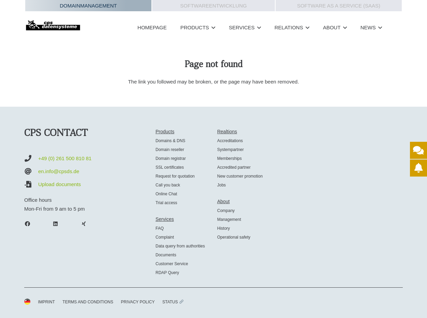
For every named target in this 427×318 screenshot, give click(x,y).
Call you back (168, 185)
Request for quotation (175, 176)
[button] (212, 27)
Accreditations (230, 140)
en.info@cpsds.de (58, 171)
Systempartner (230, 149)
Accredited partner (234, 167)
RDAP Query (167, 272)
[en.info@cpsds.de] (31, 171)
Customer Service (172, 263)
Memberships (229, 158)
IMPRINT (46, 302)
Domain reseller (170, 149)
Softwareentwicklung (213, 6)
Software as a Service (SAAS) (338, 6)
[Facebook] (30, 223)
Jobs (221, 185)
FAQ (160, 228)
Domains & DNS (170, 140)
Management (229, 219)
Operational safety (233, 237)
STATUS (172, 302)
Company (226, 210)
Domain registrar (171, 158)
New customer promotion (240, 176)
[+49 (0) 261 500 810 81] (31, 158)
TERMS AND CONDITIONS (87, 302)
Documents (166, 255)
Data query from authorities (180, 246)
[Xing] (86, 223)
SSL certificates (170, 167)
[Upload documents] (31, 184)
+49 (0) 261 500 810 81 (64, 158)
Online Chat (166, 194)
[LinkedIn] (59, 223)
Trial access (166, 202)
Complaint (165, 237)
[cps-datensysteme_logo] (53, 25)
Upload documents (59, 184)
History (223, 228)
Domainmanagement (88, 6)
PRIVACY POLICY (138, 302)
